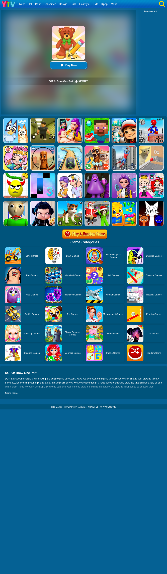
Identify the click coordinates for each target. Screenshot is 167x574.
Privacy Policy (70, 407)
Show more (11, 393)
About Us (82, 407)
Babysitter (50, 4)
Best (38, 4)
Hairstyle (84, 4)
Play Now (68, 65)
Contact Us (93, 407)
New (22, 4)
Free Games (56, 407)
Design (63, 4)
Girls (73, 4)
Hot (30, 4)
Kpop (104, 4)
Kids (95, 4)
